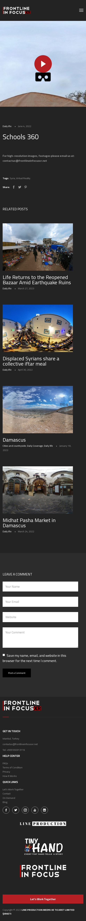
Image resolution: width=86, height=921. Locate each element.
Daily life (7, 126)
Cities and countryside (14, 446)
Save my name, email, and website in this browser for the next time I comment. (34, 658)
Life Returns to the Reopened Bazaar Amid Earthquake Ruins (37, 279)
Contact (6, 793)
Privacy (6, 772)
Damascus (14, 440)
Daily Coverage (35, 446)
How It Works (10, 776)
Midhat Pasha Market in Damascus (29, 522)
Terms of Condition (13, 767)
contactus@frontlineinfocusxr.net (20, 744)
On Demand (9, 798)
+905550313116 (16, 750)
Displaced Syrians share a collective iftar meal (31, 361)
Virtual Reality (23, 178)
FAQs (5, 763)
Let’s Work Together (13, 789)
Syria (12, 178)
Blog (5, 802)
